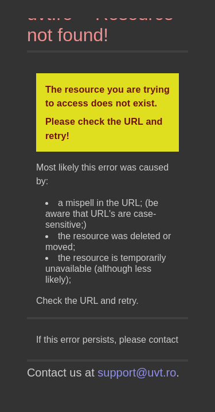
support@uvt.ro (136, 372)
